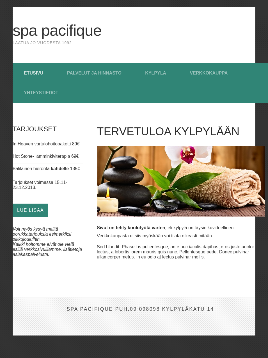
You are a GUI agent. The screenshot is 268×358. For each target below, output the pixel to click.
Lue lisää (30, 210)
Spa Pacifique (57, 30)
